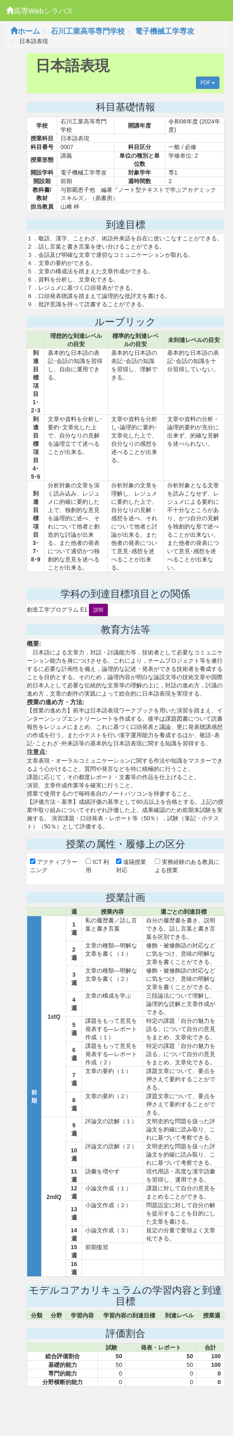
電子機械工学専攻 (164, 31)
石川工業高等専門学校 (88, 31)
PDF (207, 83)
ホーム (25, 31)
